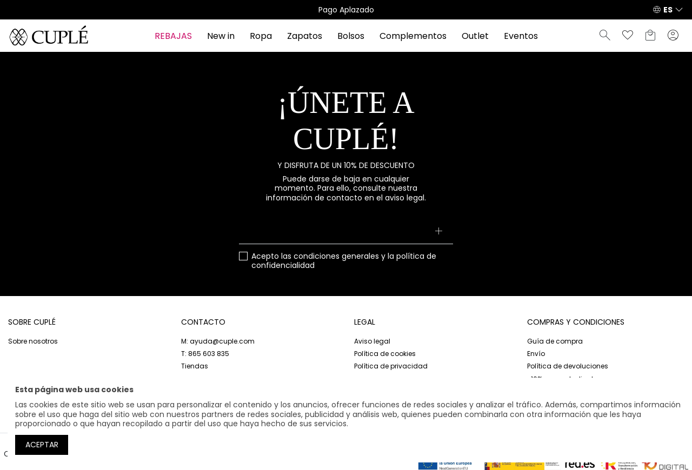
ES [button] (668, 9)
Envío (536, 353)
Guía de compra (555, 341)
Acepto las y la (343, 261)
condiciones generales (336, 256)
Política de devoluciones (567, 366)
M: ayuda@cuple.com (218, 341)
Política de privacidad (391, 366)
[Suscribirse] (438, 232)
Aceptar (41, 444)
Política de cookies (385, 353)
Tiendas (194, 366)
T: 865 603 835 (205, 353)
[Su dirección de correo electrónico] (346, 232)
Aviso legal (372, 341)
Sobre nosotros (33, 341)
